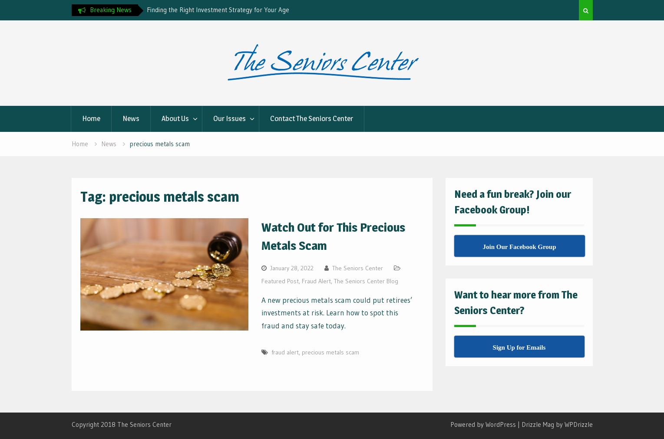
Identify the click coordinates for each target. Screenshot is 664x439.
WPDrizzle (579, 424)
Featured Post (280, 281)
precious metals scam (330, 352)
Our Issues (229, 118)
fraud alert (285, 352)
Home (91, 118)
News (130, 118)
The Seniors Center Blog (366, 281)
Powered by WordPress (483, 424)
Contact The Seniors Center (311, 118)
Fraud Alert (316, 281)
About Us (175, 118)
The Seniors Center (357, 268)
